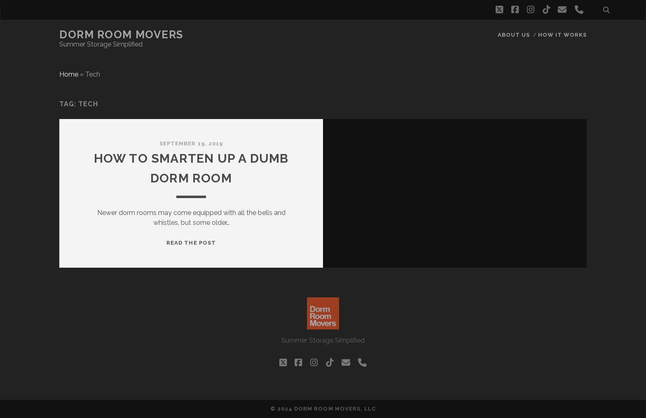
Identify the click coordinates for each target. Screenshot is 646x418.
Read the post (191, 243)
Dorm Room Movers (121, 34)
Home (68, 74)
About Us (514, 35)
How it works (562, 35)
